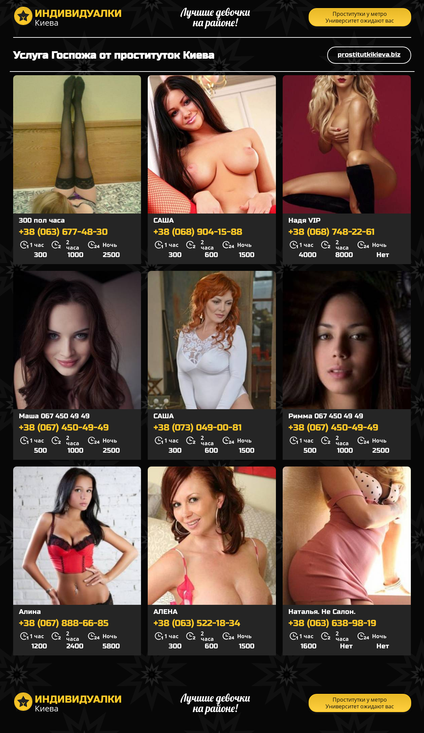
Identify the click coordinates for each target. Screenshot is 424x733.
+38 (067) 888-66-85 (64, 623)
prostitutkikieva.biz (369, 54)
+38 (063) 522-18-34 (196, 623)
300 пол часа (42, 220)
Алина (30, 612)
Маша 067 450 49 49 (54, 416)
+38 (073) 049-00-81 (197, 427)
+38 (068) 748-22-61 (331, 232)
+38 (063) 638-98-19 (332, 623)
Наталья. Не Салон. (322, 612)
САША (163, 220)
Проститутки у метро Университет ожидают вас (360, 17)
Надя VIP (304, 220)
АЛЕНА (165, 612)
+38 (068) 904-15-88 (197, 232)
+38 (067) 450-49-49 (64, 427)
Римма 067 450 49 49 (325, 416)
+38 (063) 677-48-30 (63, 232)
